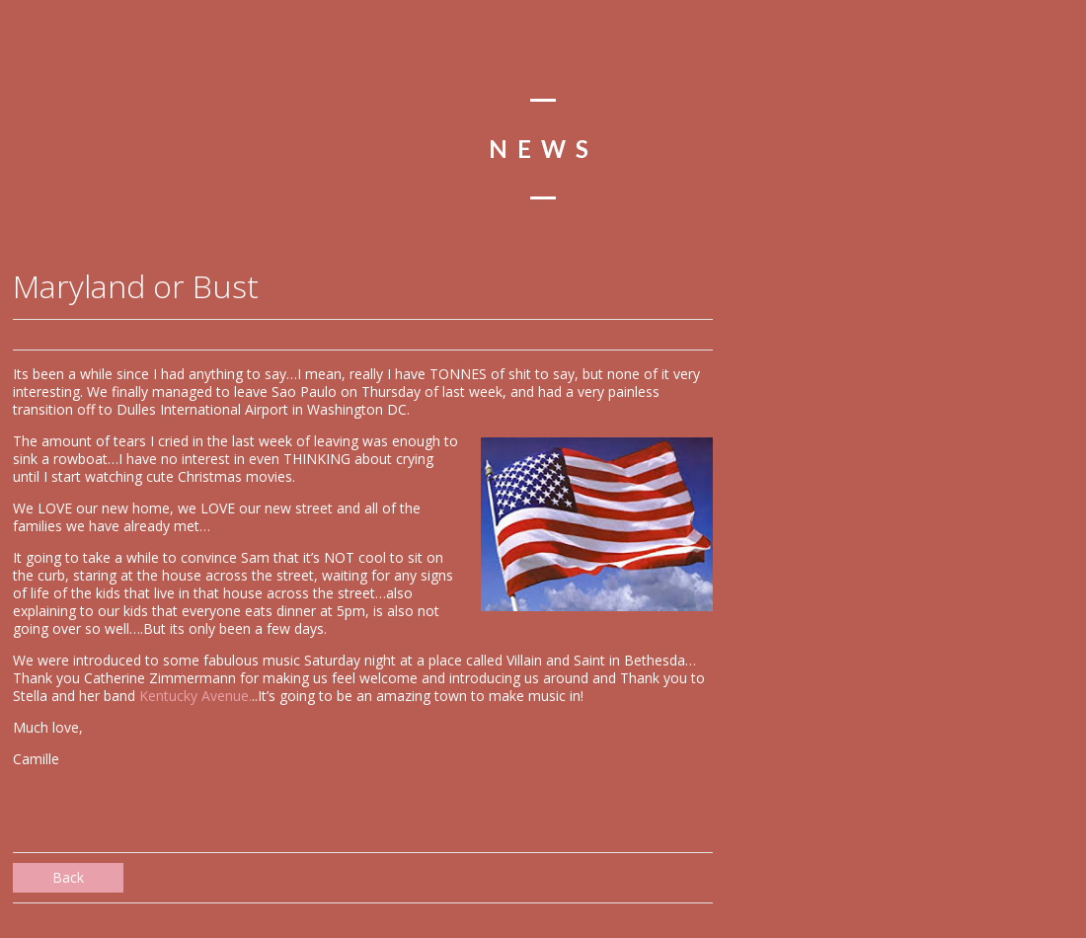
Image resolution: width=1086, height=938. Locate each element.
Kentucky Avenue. (195, 695)
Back (68, 877)
